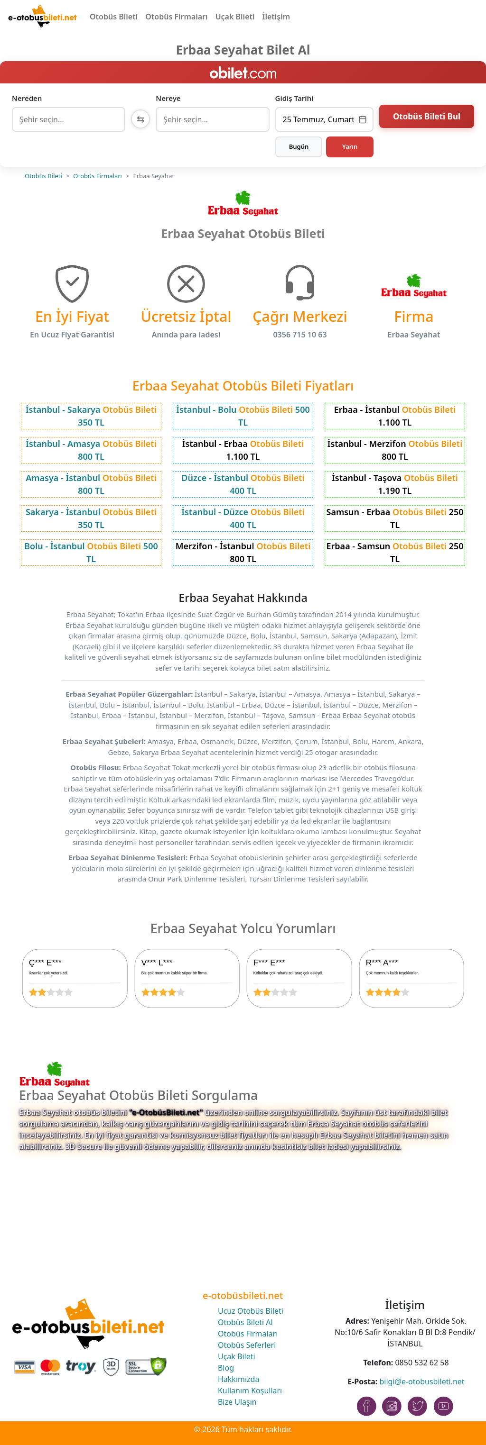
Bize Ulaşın (237, 1402)
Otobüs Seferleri (247, 1345)
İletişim (276, 16)
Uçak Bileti (235, 16)
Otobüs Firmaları (176, 16)
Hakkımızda (238, 1379)
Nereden (27, 98)
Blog (226, 1368)
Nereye (168, 98)
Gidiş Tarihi (294, 98)
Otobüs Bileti (114, 16)
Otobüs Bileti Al (245, 1322)
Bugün (299, 146)
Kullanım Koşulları (250, 1390)
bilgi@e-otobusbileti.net (421, 1381)
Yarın (349, 146)
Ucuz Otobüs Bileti (250, 1311)
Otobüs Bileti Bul (426, 118)
